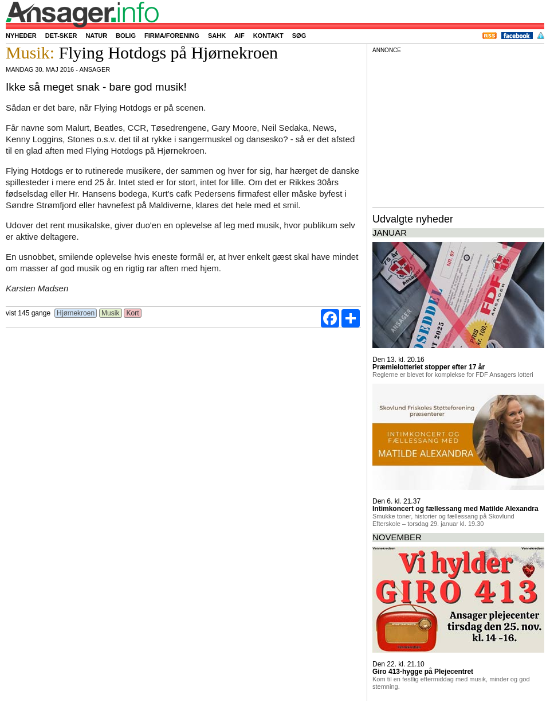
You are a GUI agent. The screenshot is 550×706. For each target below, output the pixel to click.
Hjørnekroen (76, 313)
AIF (239, 35)
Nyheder (21, 35)
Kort (132, 313)
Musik (110, 313)
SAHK (217, 35)
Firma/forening (171, 35)
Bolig (126, 35)
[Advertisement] (458, 128)
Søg (299, 35)
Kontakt (268, 35)
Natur (96, 35)
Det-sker (61, 35)
